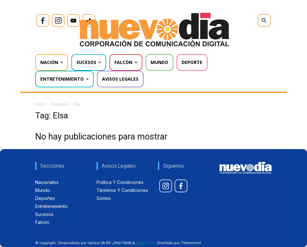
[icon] (43, 20)
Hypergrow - (146, 243)
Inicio (40, 104)
